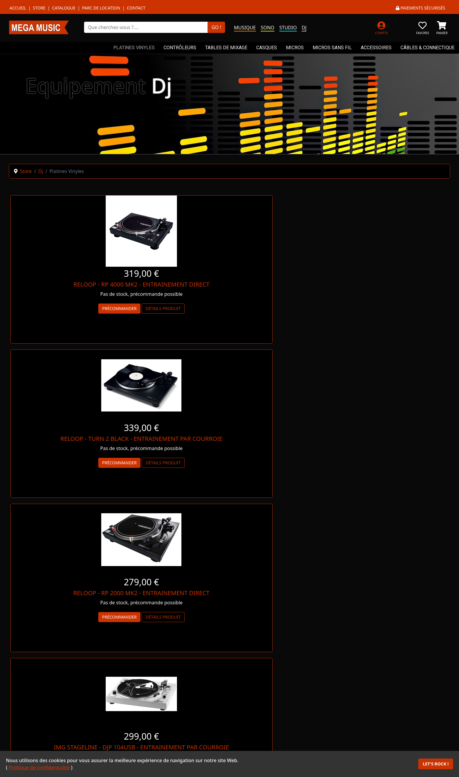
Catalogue (63, 8)
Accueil (18, 8)
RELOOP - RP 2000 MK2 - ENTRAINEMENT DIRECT (379, 284)
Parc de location (101, 8)
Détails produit (102, 308)
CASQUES (266, 47)
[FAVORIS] (422, 27)
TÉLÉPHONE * (284, 699)
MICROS (295, 47)
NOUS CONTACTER (393, 578)
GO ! (216, 27)
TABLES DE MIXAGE (226, 47)
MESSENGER (65, 699)
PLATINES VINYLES (134, 47)
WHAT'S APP (174, 699)
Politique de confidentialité (39, 767)
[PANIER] (442, 27)
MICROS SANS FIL (332, 47)
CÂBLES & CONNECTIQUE (428, 47)
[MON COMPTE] (381, 27)
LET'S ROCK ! (436, 764)
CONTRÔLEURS (180, 47)
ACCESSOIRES (376, 47)
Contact (136, 8)
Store (39, 8)
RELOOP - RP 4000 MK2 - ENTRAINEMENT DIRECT (80, 284)
